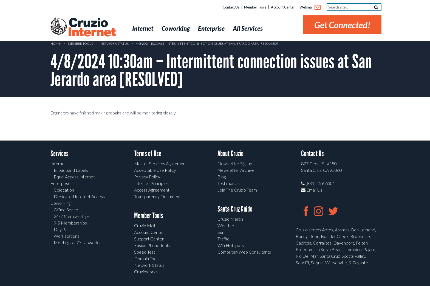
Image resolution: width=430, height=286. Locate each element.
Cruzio (91, 27)
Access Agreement (151, 189)
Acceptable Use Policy (155, 170)
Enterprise (60, 183)
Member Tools (255, 7)
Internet (58, 163)
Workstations (66, 236)
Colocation (64, 189)
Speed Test (144, 251)
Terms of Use (147, 153)
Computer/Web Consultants (244, 251)
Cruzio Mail (144, 225)
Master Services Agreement (160, 163)
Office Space (66, 209)
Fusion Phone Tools (152, 245)
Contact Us (231, 7)
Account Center (283, 7)
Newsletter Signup (234, 163)
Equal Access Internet (74, 176)
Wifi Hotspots (230, 245)
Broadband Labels (71, 170)
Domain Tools (146, 258)
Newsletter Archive (235, 170)
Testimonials (228, 183)
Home (55, 43)
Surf (221, 232)
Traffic (223, 238)
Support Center (149, 238)
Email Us (311, 189)
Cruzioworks (146, 271)
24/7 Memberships (72, 216)
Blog (221, 176)
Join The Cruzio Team (237, 189)
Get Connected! (342, 24)
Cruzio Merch (230, 218)
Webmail (309, 7)
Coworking (60, 203)
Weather (225, 225)
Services (59, 153)
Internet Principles (151, 183)
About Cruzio (230, 153)
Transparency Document (157, 196)
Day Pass (62, 229)
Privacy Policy (147, 176)
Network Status (114, 43)
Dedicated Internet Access (79, 196)
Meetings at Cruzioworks (77, 242)
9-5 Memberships (70, 222)
